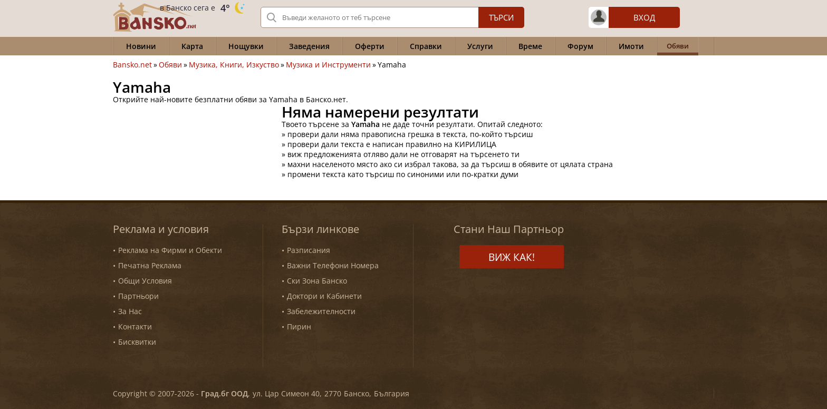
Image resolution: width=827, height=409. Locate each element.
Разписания (308, 250)
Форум (580, 46)
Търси (501, 17)
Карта (192, 46)
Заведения (309, 46)
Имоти (631, 46)
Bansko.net (132, 65)
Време (530, 46)
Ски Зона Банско (317, 281)
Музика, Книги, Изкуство (234, 65)
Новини (141, 46)
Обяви (170, 65)
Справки (426, 46)
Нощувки (246, 46)
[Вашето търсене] (392, 17)
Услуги (480, 46)
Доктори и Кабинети (324, 296)
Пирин (299, 327)
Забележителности (321, 311)
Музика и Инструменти (328, 65)
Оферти (369, 46)
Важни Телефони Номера (333, 265)
